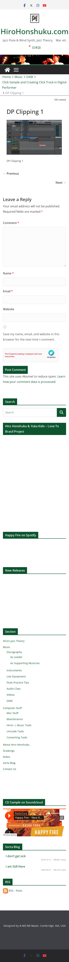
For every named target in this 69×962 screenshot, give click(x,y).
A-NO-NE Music (29, 925)
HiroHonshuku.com (35, 31)
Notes (6, 757)
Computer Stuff (12, 708)
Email (8, 291)
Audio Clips (14, 688)
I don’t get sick (16, 856)
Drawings (9, 750)
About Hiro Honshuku (16, 744)
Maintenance (15, 719)
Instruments (14, 670)
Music (6, 647)
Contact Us (9, 769)
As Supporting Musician (25, 663)
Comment (11, 223)
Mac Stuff (12, 713)
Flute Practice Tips (18, 682)
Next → (61, 183)
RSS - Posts (12, 890)
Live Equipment (16, 676)
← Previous (11, 173)
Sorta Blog (9, 763)
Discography (14, 652)
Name (8, 273)
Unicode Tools (15, 731)
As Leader (16, 657)
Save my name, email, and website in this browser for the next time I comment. (31, 336)
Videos (11, 694)
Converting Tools (17, 737)
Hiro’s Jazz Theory (13, 641)
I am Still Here (15, 866)
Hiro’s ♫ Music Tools (19, 725)
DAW (10, 701)
